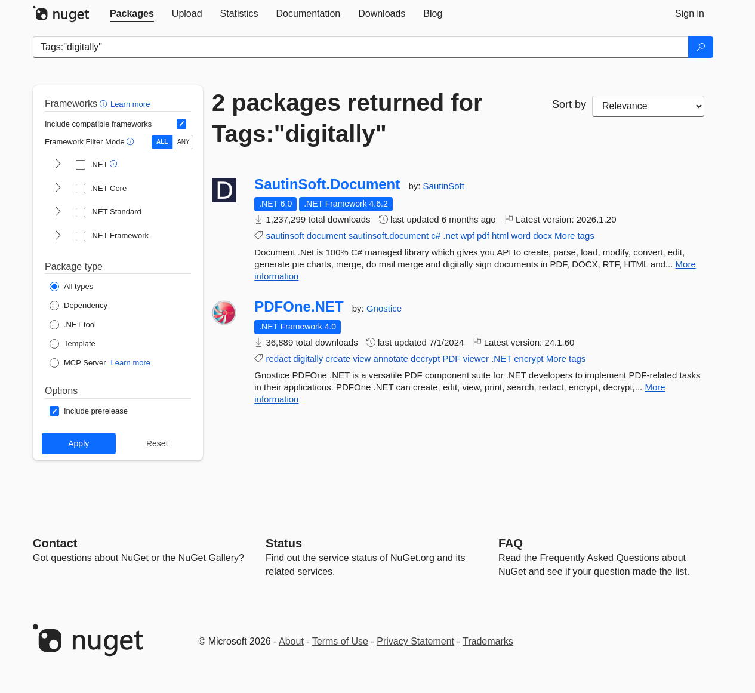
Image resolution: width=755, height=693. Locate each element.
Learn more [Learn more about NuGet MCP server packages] (130, 362)
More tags (574, 235)
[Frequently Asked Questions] (510, 543)
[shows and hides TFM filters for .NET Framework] (58, 236)
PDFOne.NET (298, 306)
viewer (476, 358)
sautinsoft (285, 235)
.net (450, 235)
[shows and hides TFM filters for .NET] (58, 165)
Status (284, 543)
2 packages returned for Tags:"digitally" (347, 118)
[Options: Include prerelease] (88, 411)
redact (278, 358)
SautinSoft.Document (327, 184)
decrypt (425, 358)
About (291, 641)
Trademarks (488, 641)
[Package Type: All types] (71, 286)
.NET (501, 358)
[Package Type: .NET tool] (73, 324)
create (337, 358)
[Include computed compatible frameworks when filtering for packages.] (181, 124)
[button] (105, 103)
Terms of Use (340, 641)
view (362, 358)
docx (542, 235)
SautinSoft (443, 186)
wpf (467, 235)
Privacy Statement (415, 641)
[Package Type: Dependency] (78, 305)
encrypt (528, 358)
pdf (483, 235)
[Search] (700, 47)
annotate (391, 358)
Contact (55, 543)
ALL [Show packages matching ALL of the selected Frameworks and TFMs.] (162, 141)
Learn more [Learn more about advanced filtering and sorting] (130, 104)
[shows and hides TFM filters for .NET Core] (58, 189)
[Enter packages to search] (361, 47)
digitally (308, 358)
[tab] (132, 14)
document (326, 235)
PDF (451, 358)
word (521, 235)
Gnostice (384, 308)
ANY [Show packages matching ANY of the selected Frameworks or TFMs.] (183, 141)
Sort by (569, 104)
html (500, 235)
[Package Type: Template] (72, 343)
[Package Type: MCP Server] (78, 362)
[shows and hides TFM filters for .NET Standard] (58, 212)
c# (435, 235)
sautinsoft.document (389, 235)
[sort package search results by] (648, 106)
